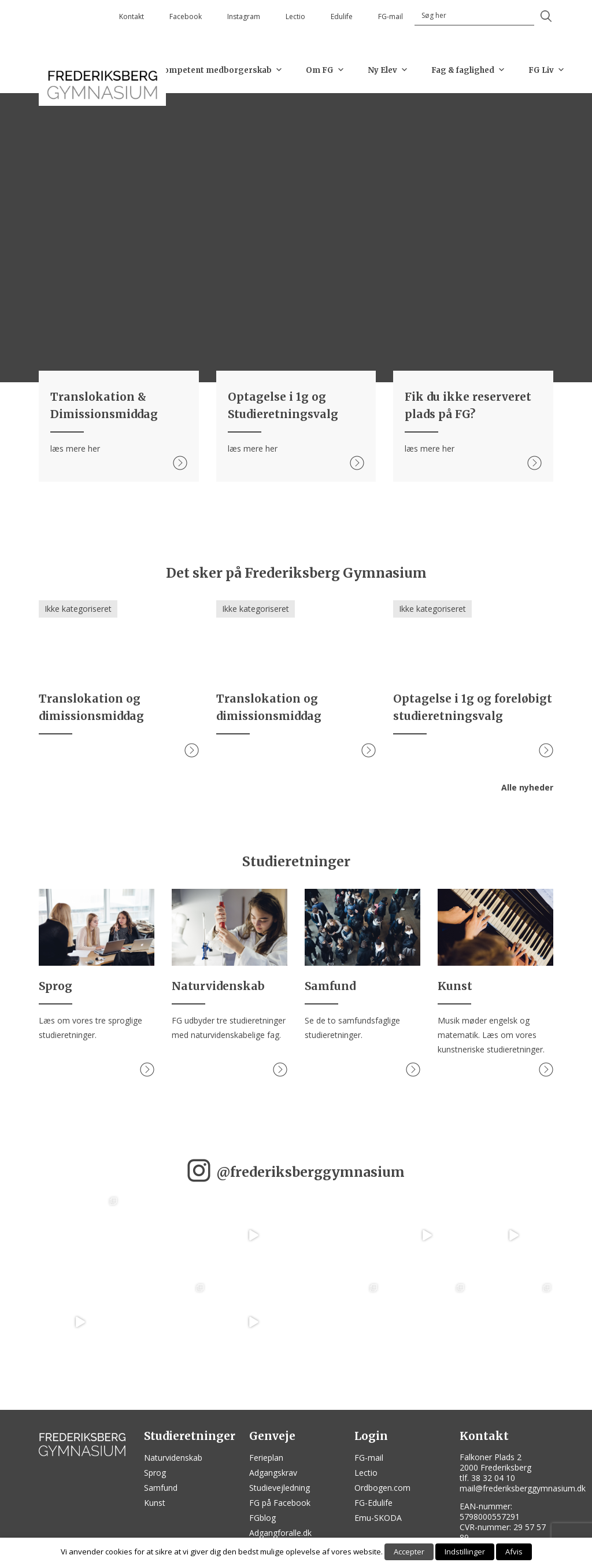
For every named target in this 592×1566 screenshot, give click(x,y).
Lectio (295, 16)
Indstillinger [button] (465, 1551)
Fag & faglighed (468, 70)
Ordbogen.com (382, 1487)
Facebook (185, 16)
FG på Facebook (279, 1502)
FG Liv (546, 70)
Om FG (325, 70)
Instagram (243, 16)
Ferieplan (266, 1457)
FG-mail (390, 16)
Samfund (160, 1487)
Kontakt (131, 16)
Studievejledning (279, 1487)
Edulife (342, 16)
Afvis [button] (514, 1551)
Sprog (155, 1472)
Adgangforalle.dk (280, 1532)
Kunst (154, 1502)
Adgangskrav (273, 1472)
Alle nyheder (527, 787)
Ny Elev (388, 70)
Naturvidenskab (173, 1457)
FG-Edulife (373, 1502)
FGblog (262, 1517)
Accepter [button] (409, 1551)
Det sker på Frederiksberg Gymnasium (296, 572)
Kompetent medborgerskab (220, 70)
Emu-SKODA (378, 1517)
